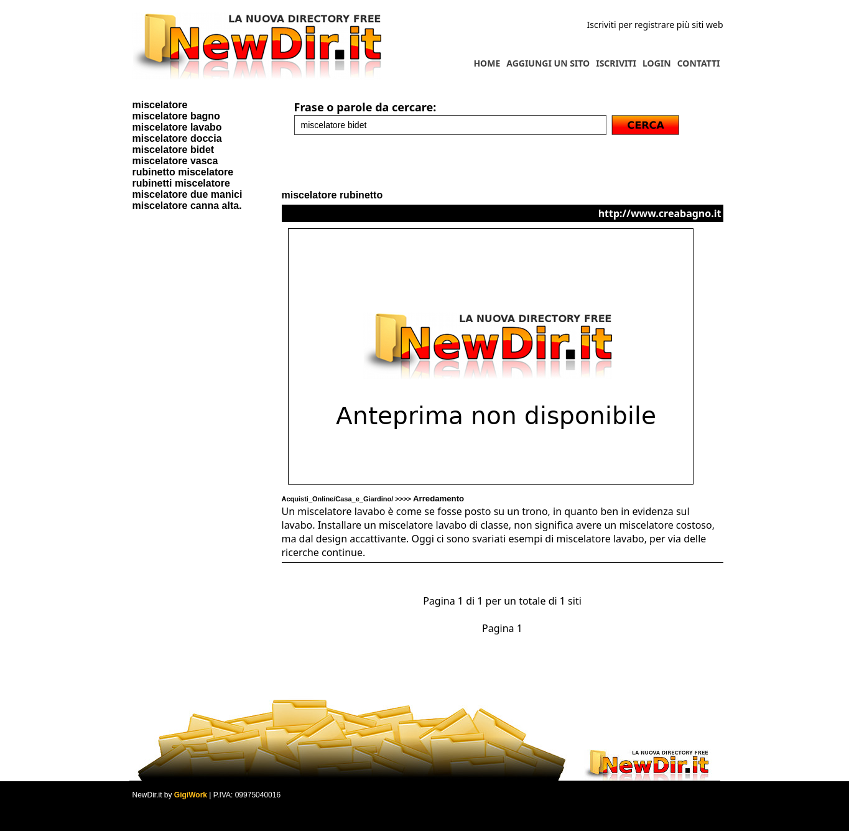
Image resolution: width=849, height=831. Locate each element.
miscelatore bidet (173, 149)
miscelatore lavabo (177, 127)
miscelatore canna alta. (187, 205)
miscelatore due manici (187, 194)
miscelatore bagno (176, 116)
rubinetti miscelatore (181, 183)
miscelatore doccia (177, 138)
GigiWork (190, 795)
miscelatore (160, 105)
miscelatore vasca (175, 161)
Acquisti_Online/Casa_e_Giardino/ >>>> (373, 499)
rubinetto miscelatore (183, 172)
